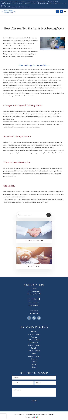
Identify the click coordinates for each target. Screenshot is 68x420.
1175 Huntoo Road (34, 291)
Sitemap (51, 414)
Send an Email (34, 313)
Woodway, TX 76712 (34, 294)
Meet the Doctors (34, 241)
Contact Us (34, 267)
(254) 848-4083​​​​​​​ (34, 305)
